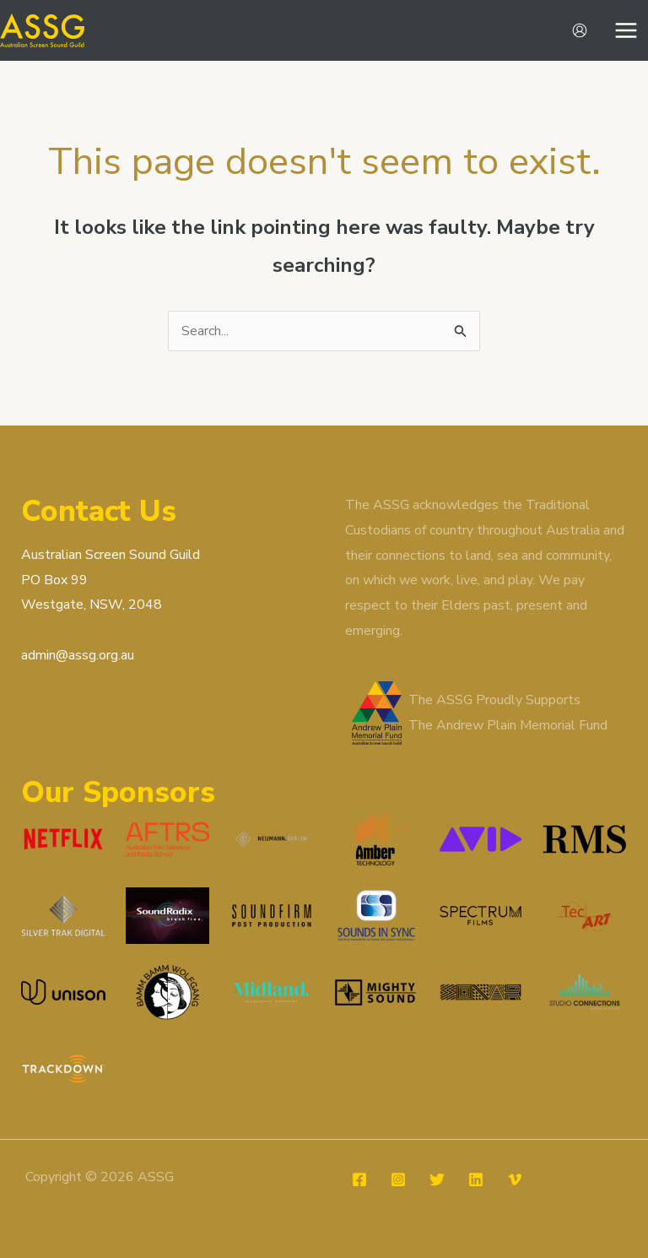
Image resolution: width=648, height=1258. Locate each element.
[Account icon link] (579, 30)
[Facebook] (359, 1179)
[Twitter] (437, 1179)
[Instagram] (398, 1179)
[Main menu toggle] (626, 30)
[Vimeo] (514, 1179)
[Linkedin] (476, 1179)
